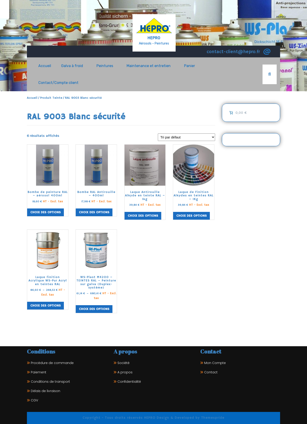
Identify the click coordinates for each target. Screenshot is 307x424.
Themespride (212, 418)
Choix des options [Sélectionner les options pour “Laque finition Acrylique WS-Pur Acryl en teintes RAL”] (45, 306)
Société (123, 363)
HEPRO (154, 38)
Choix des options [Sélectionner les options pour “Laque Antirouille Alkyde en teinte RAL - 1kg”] (143, 216)
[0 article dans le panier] (237, 112)
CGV (34, 400)
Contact (211, 372)
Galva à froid (72, 66)
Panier (189, 66)
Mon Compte (215, 363)
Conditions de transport (50, 381)
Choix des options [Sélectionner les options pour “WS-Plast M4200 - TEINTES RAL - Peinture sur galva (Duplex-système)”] (94, 309)
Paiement (38, 372)
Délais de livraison (45, 391)
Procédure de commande (52, 363)
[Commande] (186, 137)
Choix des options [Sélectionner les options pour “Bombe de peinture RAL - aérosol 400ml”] (45, 212)
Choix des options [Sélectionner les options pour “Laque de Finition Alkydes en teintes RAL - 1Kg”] (191, 216)
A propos (125, 372)
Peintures (104, 66)
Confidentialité (129, 381)
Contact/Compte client (58, 83)
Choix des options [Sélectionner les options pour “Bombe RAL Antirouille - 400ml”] (94, 212)
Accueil (44, 66)
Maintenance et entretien (149, 66)
